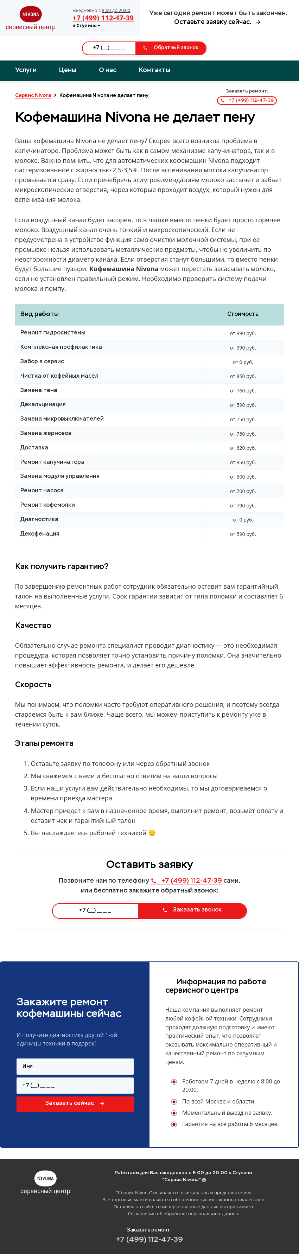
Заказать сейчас (75, 1103)
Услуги (26, 70)
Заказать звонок (192, 910)
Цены (67, 70)
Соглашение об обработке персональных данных (183, 1213)
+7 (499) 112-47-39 (103, 18)
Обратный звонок (170, 47)
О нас (107, 70)
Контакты (154, 70)
